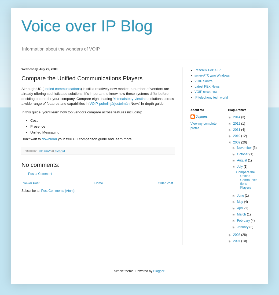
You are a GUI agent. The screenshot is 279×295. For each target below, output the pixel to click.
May (240, 202)
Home (98, 183)
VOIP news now (205, 92)
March (242, 214)
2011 (237, 130)
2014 (237, 117)
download (50, 139)
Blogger (158, 271)
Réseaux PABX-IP (207, 70)
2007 (237, 241)
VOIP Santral (203, 81)
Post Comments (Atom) (58, 191)
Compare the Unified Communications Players (246, 180)
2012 (237, 123)
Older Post (165, 183)
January (243, 227)
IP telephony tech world (211, 97)
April (240, 208)
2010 (237, 136)
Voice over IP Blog (87, 26)
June (241, 195)
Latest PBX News (206, 86)
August (242, 160)
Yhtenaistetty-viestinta (130, 99)
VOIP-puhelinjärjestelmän (110, 104)
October (243, 154)
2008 (237, 235)
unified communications (62, 89)
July (240, 166)
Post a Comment (40, 174)
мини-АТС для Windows (212, 75)
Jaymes (202, 116)
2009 (237, 142)
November (245, 148)
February (244, 220)
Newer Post (31, 183)
